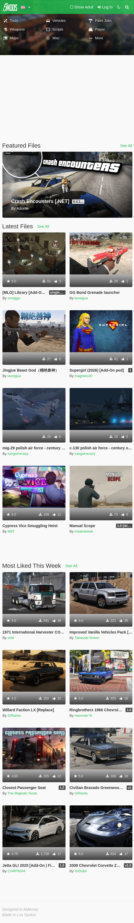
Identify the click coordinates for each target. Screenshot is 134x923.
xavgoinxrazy (18, 454)
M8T (11, 531)
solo (11, 638)
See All (126, 146)
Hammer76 (83, 715)
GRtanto (14, 715)
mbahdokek (84, 531)
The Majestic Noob (22, 793)
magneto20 (83, 376)
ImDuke (81, 871)
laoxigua (81, 298)
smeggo (14, 298)
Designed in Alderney (20, 909)
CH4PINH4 (16, 871)
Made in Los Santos (19, 915)
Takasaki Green (87, 638)
